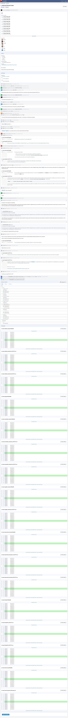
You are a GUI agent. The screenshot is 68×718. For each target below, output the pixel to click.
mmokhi (4, 57)
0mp (12, 111)
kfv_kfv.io (8, 10)
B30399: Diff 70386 (18, 87)
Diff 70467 (15, 104)
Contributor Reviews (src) (7, 62)
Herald (4, 85)
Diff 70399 (15, 90)
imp (3, 46)
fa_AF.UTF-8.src (6, 290)
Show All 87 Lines (33, 348)
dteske (4, 56)
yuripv (4, 50)
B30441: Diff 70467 (18, 109)
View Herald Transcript (18, 85)
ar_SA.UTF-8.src (6, 310)
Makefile (5, 289)
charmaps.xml (6, 322)
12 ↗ (3, 139)
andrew (4, 39)
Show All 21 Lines (34, 330)
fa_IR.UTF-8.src (6, 292)
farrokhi (4, 43)
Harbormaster (5, 87)
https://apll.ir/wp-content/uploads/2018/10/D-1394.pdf (16, 268)
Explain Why (39, 276)
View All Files (34, 36)
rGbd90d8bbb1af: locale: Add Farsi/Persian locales (9, 64)
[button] (67, 1)
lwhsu (4, 48)
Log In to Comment (6, 714)
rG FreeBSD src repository (6, 76)
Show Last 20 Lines (39, 348)
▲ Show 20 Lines (28, 348)
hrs (3, 44)
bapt (4, 41)
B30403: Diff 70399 (18, 95)
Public (7, 7)
